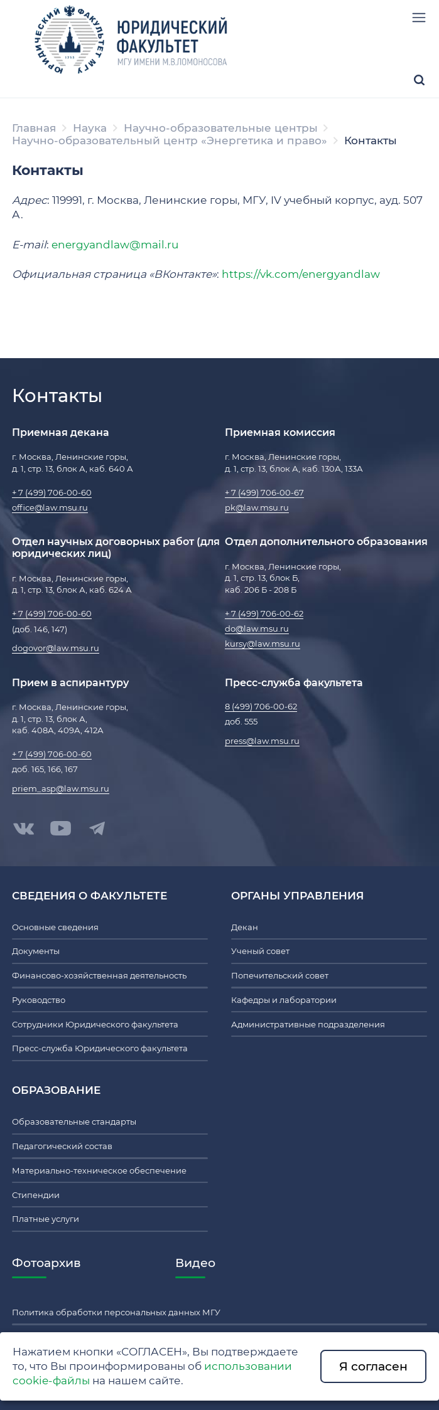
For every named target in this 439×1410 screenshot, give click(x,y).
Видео (195, 1262)
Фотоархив (46, 1262)
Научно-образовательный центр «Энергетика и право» (169, 140)
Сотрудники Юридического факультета (95, 1024)
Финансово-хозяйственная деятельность (99, 975)
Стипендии (36, 1195)
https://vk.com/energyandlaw (301, 274)
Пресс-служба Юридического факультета (100, 1048)
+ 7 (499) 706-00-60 (52, 492)
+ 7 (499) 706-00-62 (264, 613)
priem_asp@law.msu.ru (60, 788)
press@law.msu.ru (262, 741)
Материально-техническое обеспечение (99, 1170)
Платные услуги (45, 1219)
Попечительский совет (279, 975)
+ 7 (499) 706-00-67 (264, 492)
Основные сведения (55, 927)
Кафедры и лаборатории (284, 1000)
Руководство (38, 1000)
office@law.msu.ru (50, 507)
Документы (36, 951)
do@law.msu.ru (257, 628)
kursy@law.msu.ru (262, 644)
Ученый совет (260, 951)
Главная (34, 128)
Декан (244, 927)
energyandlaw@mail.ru (114, 244)
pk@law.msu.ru (257, 507)
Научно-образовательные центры (221, 128)
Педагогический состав (62, 1146)
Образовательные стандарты (74, 1121)
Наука (90, 128)
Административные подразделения (308, 1024)
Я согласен (373, 1366)
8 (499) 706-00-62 (261, 706)
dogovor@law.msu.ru (55, 648)
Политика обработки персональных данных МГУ (116, 1312)
